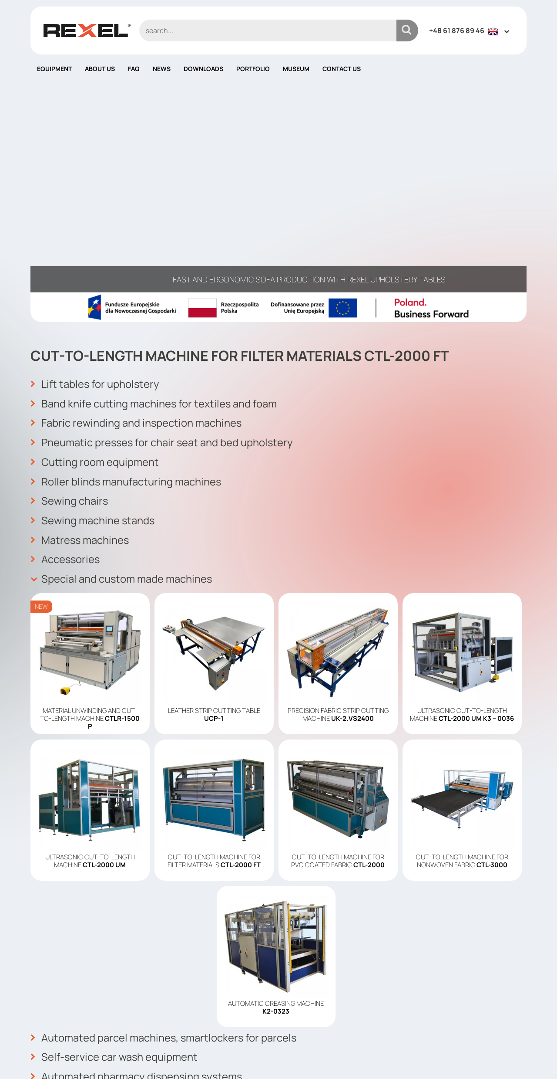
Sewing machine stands (92, 309)
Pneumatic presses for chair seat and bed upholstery (163, 232)
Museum (296, 68)
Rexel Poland (101, 1058)
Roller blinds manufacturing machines (126, 270)
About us (100, 68)
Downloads (203, 68)
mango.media (509, 1058)
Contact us (341, 68)
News (162, 68)
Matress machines (80, 328)
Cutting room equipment (94, 251)
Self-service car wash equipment (114, 844)
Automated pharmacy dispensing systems (137, 863)
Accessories (65, 347)
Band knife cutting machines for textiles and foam (154, 194)
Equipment (54, 68)
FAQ (134, 68)
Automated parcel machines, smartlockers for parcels (164, 825)
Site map (300, 1016)
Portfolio (253, 68)
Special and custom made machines (121, 366)
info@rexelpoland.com (199, 1006)
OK (515, 970)
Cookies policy (309, 990)
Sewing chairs (69, 290)
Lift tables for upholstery (95, 175)
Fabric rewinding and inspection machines (136, 213)
